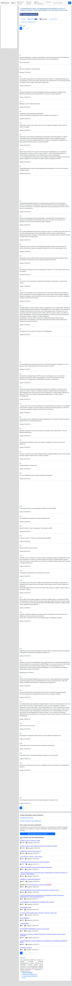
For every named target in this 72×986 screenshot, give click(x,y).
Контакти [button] (48, 2)
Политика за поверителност (28, 22)
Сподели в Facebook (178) (28, 14)
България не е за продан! (26, 817)
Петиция (23, 19)
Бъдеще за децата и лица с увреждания (30, 820)
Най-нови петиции (28, 2)
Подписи (32, 19)
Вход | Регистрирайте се (39, 2)
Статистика (53, 19)
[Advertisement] (45, 42)
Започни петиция (20, 2)
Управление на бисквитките (30, 976)
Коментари (43, 19)
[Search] (60, 2)
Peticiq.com (5, 3)
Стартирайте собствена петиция (37, 834)
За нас (24, 977)
